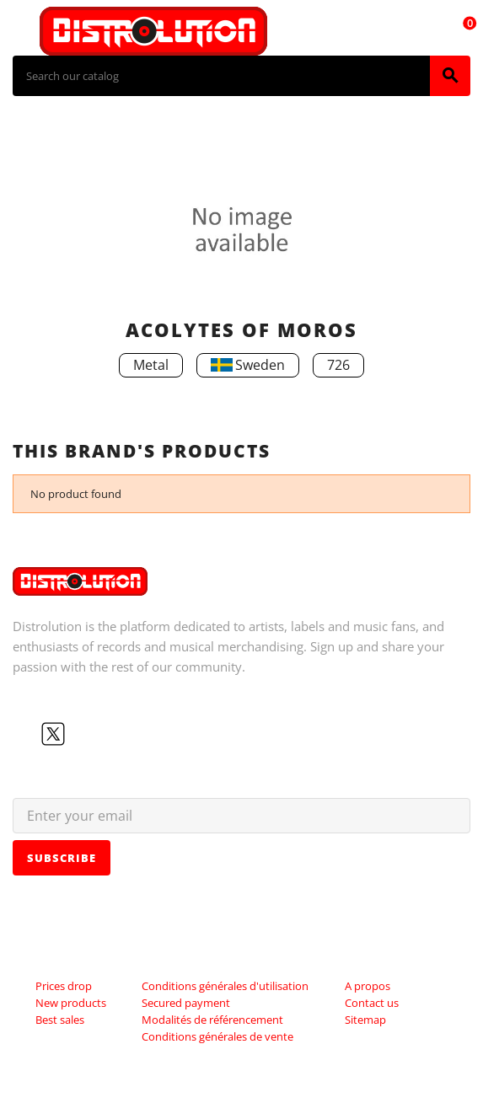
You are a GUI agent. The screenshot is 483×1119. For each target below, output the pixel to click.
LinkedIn (134, 733)
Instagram (107, 733)
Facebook (26, 733)
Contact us (372, 1002)
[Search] (221, 76)
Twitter (53, 733)
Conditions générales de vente (217, 1036)
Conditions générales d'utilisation (225, 985)
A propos (367, 985)
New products (70, 1002)
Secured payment (186, 1002)
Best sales (59, 1019)
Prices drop (63, 985)
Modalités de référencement (212, 1019)
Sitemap (365, 1019)
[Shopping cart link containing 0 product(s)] (460, 31)
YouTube (80, 733)
